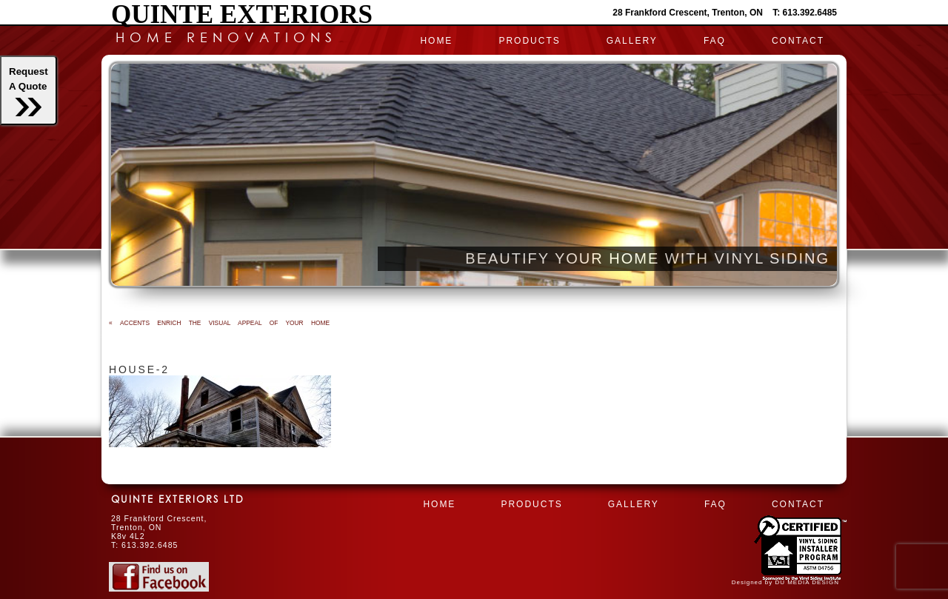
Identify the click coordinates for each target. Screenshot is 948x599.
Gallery (632, 41)
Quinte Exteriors (242, 14)
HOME (436, 41)
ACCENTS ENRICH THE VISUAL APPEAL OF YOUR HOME (219, 323)
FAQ (715, 41)
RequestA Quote (28, 91)
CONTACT (798, 41)
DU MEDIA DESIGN (807, 582)
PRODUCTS (529, 41)
